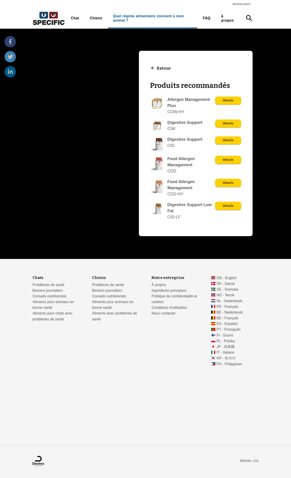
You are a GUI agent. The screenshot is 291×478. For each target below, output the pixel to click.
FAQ (206, 18)
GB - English (227, 278)
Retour (164, 68)
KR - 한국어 (226, 358)
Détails (228, 100)
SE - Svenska (227, 289)
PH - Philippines (229, 364)
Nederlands (242, 4)
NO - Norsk (226, 295)
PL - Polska (226, 341)
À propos (158, 285)
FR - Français (227, 307)
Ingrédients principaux (168, 290)
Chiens (96, 18)
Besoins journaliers (48, 290)
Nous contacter (163, 313)
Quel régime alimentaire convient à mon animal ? (148, 18)
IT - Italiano (226, 352)
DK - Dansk (226, 284)
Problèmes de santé (48, 285)
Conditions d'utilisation (169, 307)
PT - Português (229, 329)
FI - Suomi (225, 335)
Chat (75, 18)
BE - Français (227, 318)
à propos (227, 18)
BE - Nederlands (230, 312)
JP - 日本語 (226, 347)
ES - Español (227, 324)
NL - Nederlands (230, 301)
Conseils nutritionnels (50, 296)
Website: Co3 (249, 461)
